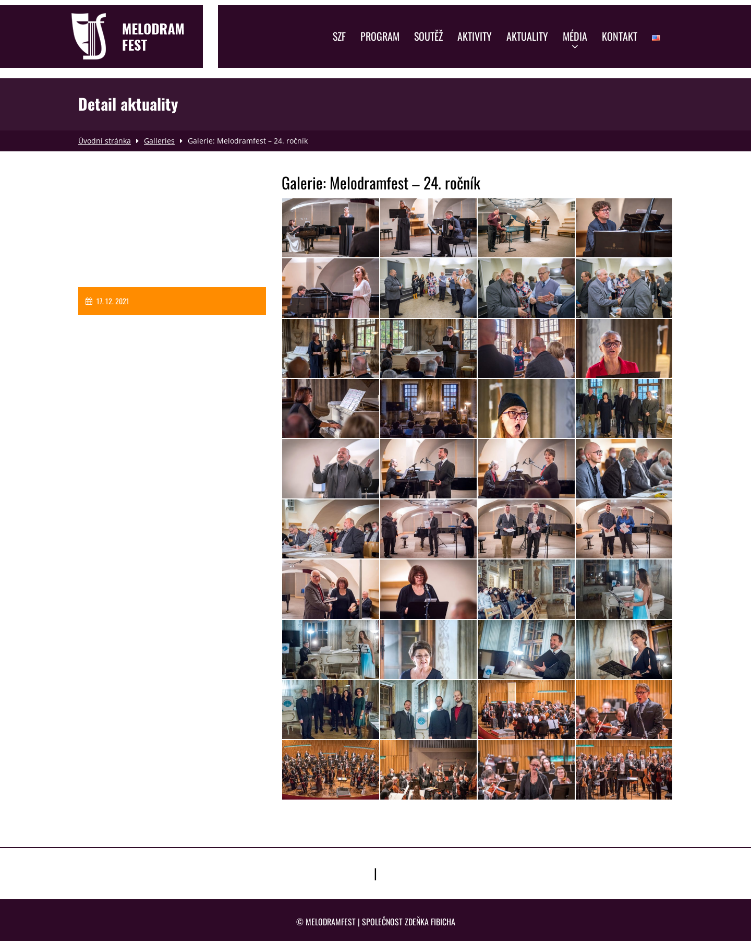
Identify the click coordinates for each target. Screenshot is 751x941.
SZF (339, 36)
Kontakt (619, 36)
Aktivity (474, 36)
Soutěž (428, 36)
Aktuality (527, 36)
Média (575, 40)
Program (379, 36)
